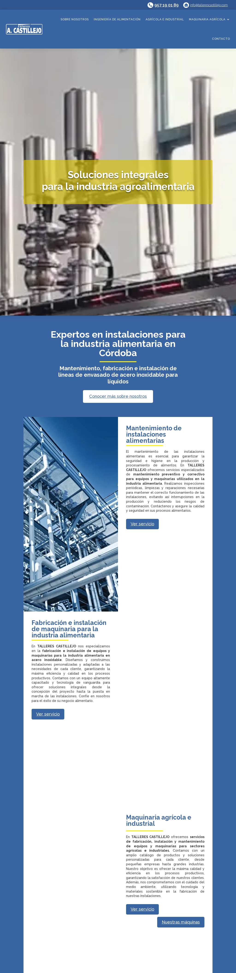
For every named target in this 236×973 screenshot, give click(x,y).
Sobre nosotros (75, 19)
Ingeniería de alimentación (117, 19)
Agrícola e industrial (165, 19)
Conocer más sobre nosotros (118, 396)
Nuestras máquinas (181, 922)
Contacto (221, 38)
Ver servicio (142, 523)
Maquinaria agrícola (207, 19)
